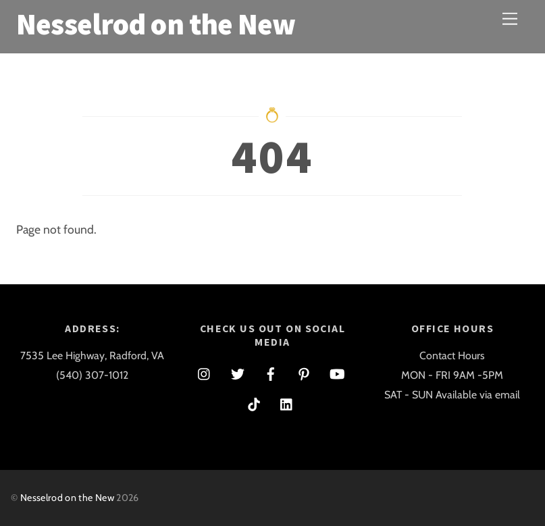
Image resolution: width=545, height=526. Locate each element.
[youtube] (337, 371)
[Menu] (509, 18)
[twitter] (237, 371)
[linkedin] (287, 402)
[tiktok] (253, 402)
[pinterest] (303, 371)
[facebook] (270, 371)
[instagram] (204, 371)
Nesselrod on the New (67, 498)
